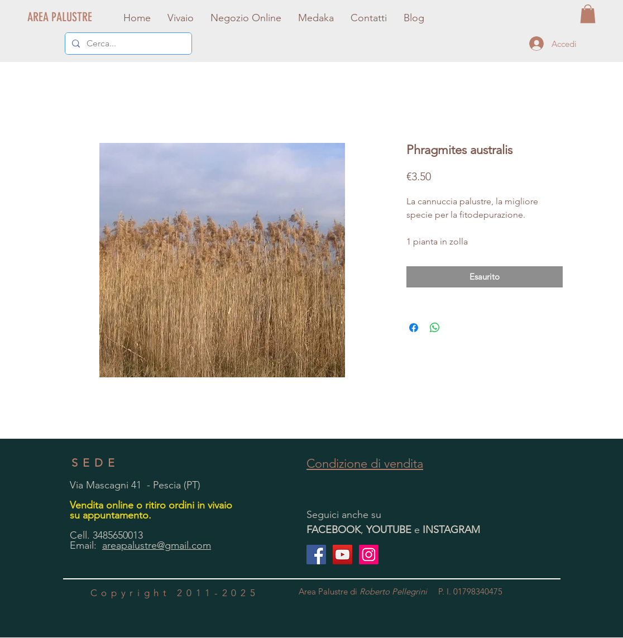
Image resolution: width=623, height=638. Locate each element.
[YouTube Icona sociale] (342, 554)
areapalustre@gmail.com (156, 545)
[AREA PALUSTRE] (60, 17)
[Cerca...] (127, 43)
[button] (588, 13)
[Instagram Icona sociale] (368, 554)
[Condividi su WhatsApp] (435, 327)
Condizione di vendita (364, 463)
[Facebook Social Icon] (316, 554)
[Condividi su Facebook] (413, 327)
